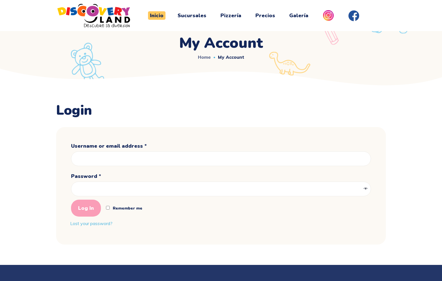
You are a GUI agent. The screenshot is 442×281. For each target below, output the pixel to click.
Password (86, 176)
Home (204, 57)
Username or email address (109, 146)
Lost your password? (91, 223)
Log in (86, 208)
